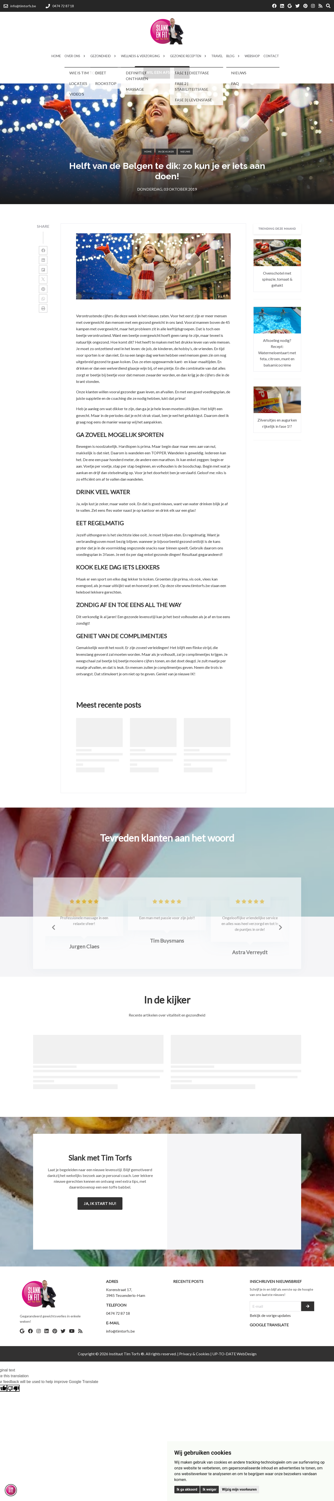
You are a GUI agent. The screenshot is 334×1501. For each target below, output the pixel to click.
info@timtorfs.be (120, 1331)
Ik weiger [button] (209, 1489)
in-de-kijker (166, 151)
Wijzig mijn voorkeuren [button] (239, 1489)
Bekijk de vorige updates (270, 1315)
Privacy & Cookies (194, 1353)
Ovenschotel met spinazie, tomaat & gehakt (277, 279)
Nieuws (185, 151)
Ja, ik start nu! (100, 1203)
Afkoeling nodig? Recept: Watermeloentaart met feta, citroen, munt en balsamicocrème (277, 352)
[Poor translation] (13, 1388)
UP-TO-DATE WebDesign (234, 1353)
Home (148, 151)
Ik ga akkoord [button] (187, 1489)
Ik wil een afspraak (162, 72)
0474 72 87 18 (118, 1313)
